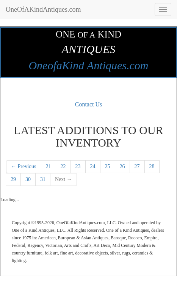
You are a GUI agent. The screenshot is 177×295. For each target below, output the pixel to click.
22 (63, 166)
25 (107, 166)
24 (93, 166)
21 (48, 166)
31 (42, 179)
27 (137, 166)
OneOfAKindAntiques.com (43, 9)
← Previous (23, 166)
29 (13, 179)
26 (122, 166)
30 (28, 179)
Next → (63, 179)
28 (152, 166)
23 (78, 166)
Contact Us (88, 104)
